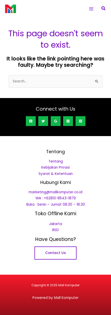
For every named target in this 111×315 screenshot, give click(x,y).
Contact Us (55, 252)
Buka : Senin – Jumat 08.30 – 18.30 (55, 204)
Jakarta (55, 224)
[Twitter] (43, 121)
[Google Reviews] (56, 121)
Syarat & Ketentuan (56, 173)
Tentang (55, 161)
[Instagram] (68, 121)
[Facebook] (31, 121)
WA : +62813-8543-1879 (55, 198)
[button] (103, 8)
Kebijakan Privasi (55, 167)
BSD (55, 230)
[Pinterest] (80, 121)
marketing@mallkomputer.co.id (55, 192)
